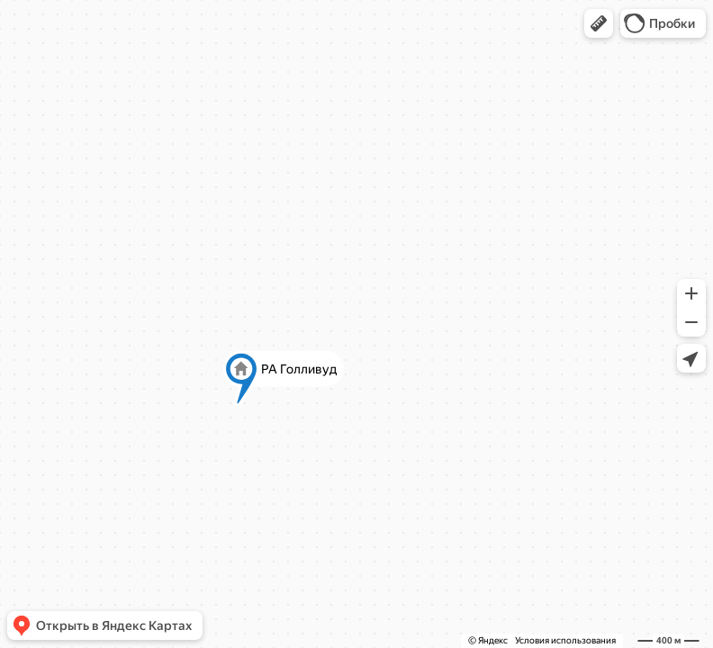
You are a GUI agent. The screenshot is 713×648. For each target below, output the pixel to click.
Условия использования (565, 640)
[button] (598, 23)
